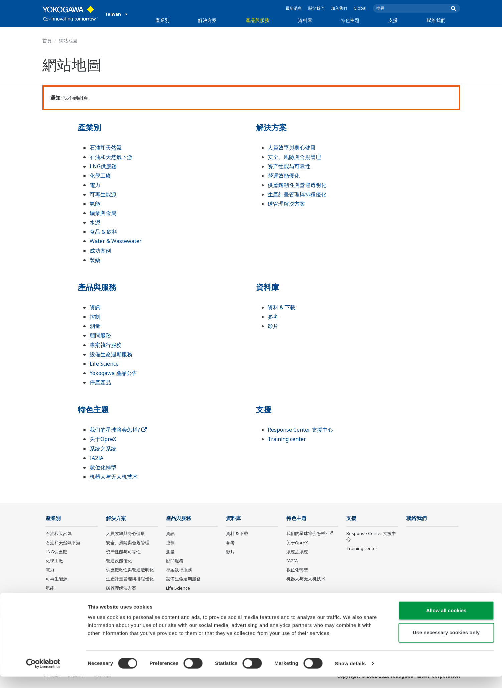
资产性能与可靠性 (289, 166)
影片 (273, 326)
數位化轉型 (103, 467)
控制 (95, 316)
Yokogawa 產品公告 (113, 373)
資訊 (95, 307)
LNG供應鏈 (103, 166)
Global (360, 8)
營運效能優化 (284, 175)
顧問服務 (100, 335)
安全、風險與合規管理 (294, 157)
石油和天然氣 (106, 147)
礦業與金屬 (103, 213)
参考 (273, 316)
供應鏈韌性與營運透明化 (297, 185)
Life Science (104, 363)
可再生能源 (103, 194)
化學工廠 (100, 175)
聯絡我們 (436, 20)
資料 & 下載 (281, 307)
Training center (287, 439)
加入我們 (339, 8)
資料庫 (305, 20)
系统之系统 (103, 448)
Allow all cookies (446, 622)
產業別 (162, 20)
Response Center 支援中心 (300, 429)
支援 (393, 20)
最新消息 (294, 8)
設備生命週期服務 (111, 354)
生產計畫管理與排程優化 (297, 194)
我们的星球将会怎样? (118, 429)
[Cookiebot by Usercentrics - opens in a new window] (43, 675)
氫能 (95, 203)
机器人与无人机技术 (114, 476)
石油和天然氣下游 (111, 157)
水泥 (95, 222)
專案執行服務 (106, 345)
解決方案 (207, 20)
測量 (95, 326)
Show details (350, 675)
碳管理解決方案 (286, 203)
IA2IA (96, 458)
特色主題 (350, 20)
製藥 (95, 260)
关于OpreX (103, 439)
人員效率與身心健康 (292, 147)
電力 (95, 185)
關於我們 (316, 8)
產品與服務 (257, 20)
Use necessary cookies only (446, 644)
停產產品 (100, 382)
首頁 (47, 40)
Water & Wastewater (116, 241)
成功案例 (100, 250)
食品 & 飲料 (103, 231)
